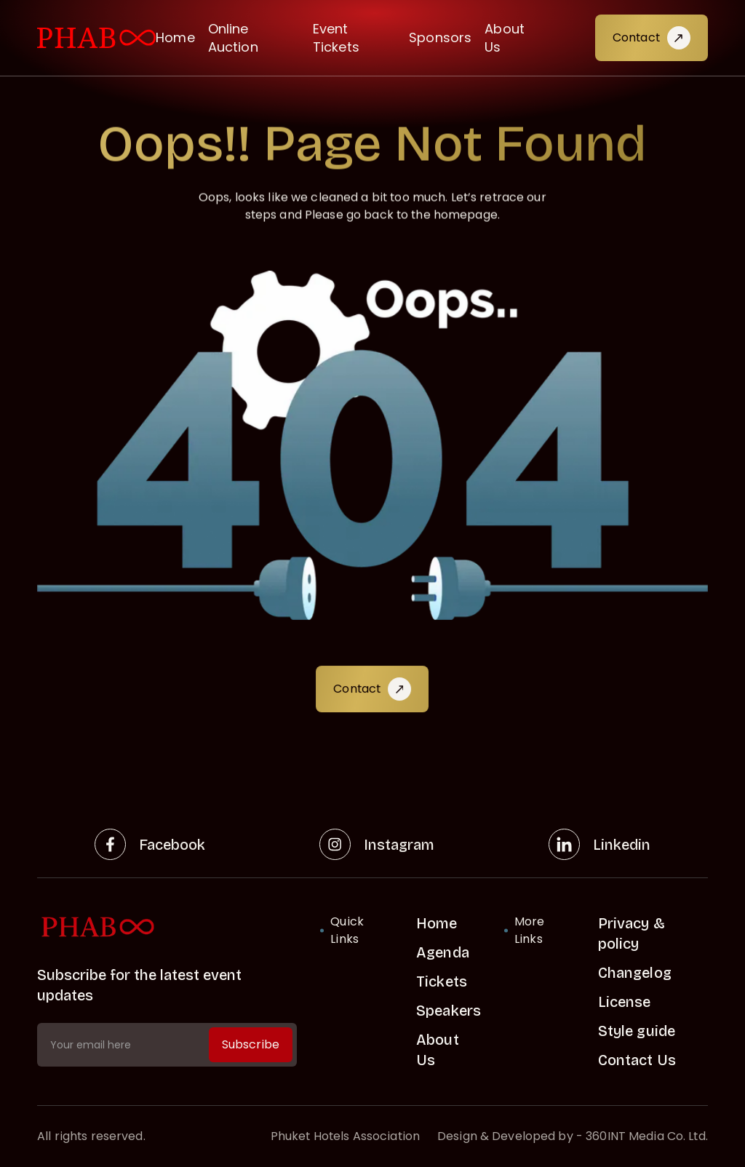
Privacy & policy (631, 933)
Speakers (448, 1010)
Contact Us (637, 1060)
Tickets (441, 981)
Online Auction (233, 38)
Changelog (635, 972)
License (624, 1002)
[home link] (167, 927)
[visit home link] (96, 38)
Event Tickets (336, 38)
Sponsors (440, 37)
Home (175, 37)
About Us (505, 38)
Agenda (442, 952)
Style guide (636, 1031)
